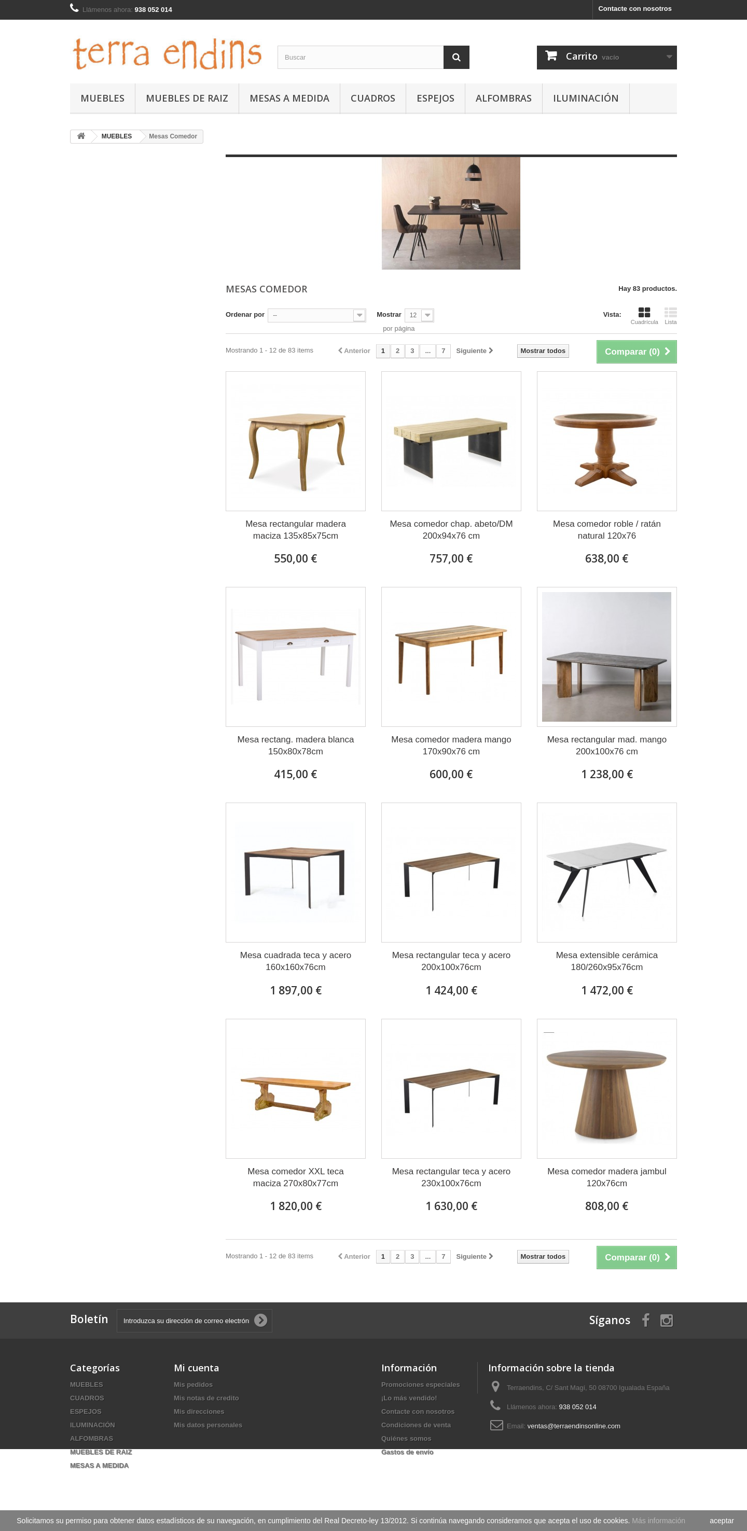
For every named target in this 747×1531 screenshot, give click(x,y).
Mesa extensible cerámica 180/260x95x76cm (607, 961)
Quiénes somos (406, 1438)
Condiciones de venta (416, 1425)
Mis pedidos (193, 1384)
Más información (658, 1520)
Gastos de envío (407, 1452)
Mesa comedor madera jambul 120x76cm (607, 1177)
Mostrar (389, 314)
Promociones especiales (420, 1384)
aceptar (722, 1520)
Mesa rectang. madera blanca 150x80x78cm (296, 745)
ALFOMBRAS (504, 98)
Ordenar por (245, 314)
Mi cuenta (196, 1367)
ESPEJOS (435, 98)
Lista (671, 315)
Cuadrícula (644, 315)
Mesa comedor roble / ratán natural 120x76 (607, 530)
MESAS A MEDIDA (289, 98)
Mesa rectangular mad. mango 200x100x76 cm (607, 745)
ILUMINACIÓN (586, 98)
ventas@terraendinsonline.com (574, 1426)
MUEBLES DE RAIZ (187, 98)
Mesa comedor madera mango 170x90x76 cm (451, 745)
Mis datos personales (208, 1425)
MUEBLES (102, 98)
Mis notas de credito (206, 1398)
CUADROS (373, 98)
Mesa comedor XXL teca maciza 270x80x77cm (295, 1177)
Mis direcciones (199, 1411)
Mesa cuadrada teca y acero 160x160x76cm (296, 961)
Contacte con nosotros (635, 8)
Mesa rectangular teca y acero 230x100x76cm (451, 1177)
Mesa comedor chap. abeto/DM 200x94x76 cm (451, 530)
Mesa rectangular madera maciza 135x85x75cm (295, 530)
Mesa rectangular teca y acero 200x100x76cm (451, 961)
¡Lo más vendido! (409, 1398)
